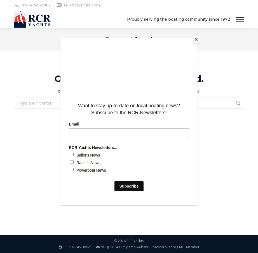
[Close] (196, 39)
